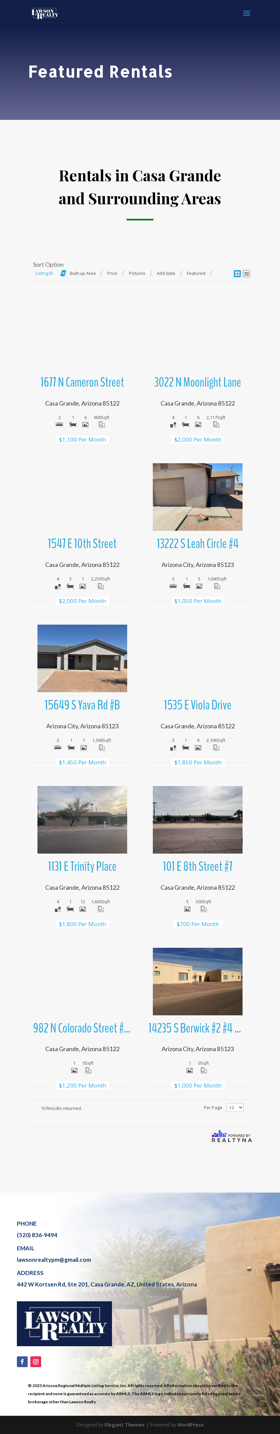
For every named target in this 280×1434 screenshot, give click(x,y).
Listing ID (44, 273)
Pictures (137, 273)
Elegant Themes (125, 1425)
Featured (196, 273)
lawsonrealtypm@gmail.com (54, 1259)
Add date (166, 273)
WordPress (190, 1425)
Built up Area (83, 273)
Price (112, 273)
